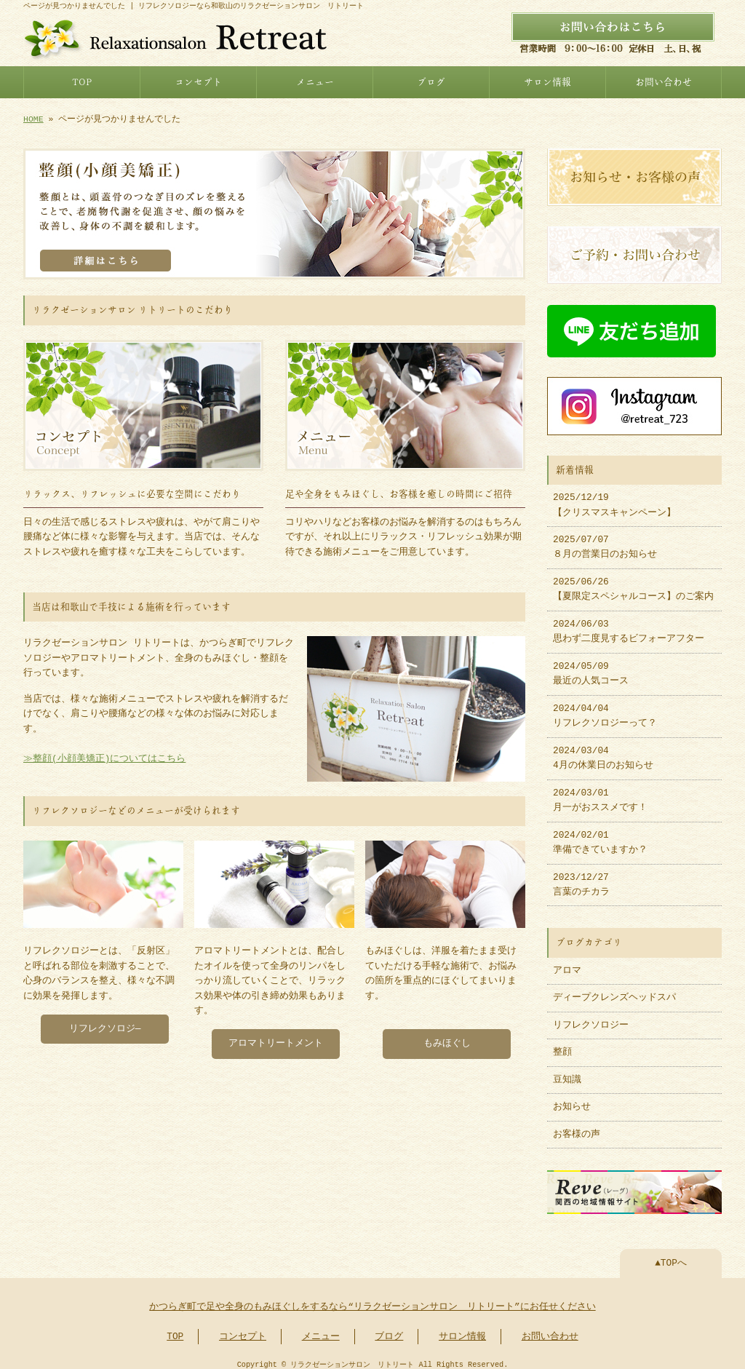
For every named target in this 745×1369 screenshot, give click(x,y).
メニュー (315, 80)
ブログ (431, 80)
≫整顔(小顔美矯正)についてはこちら (104, 754)
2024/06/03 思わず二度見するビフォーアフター (628, 624)
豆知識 (567, 1072)
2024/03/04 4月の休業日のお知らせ (603, 751)
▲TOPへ (671, 1254)
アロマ (567, 963)
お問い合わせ (663, 80)
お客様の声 (576, 1127)
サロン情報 (547, 80)
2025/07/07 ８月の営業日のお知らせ (605, 540)
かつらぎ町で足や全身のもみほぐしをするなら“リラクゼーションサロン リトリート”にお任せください (372, 1298)
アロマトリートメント (275, 1037)
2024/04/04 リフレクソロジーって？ (605, 709)
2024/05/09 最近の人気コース (591, 666)
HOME (33, 117)
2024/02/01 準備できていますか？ (600, 835)
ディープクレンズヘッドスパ (614, 990)
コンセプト (198, 80)
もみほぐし (447, 1037)
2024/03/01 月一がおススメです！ (600, 793)
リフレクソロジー (591, 1018)
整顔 (562, 1045)
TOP (82, 80)
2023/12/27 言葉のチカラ (581, 878)
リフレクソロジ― (105, 1023)
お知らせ (572, 1099)
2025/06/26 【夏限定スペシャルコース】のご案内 (633, 582)
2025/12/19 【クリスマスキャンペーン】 (614, 498)
